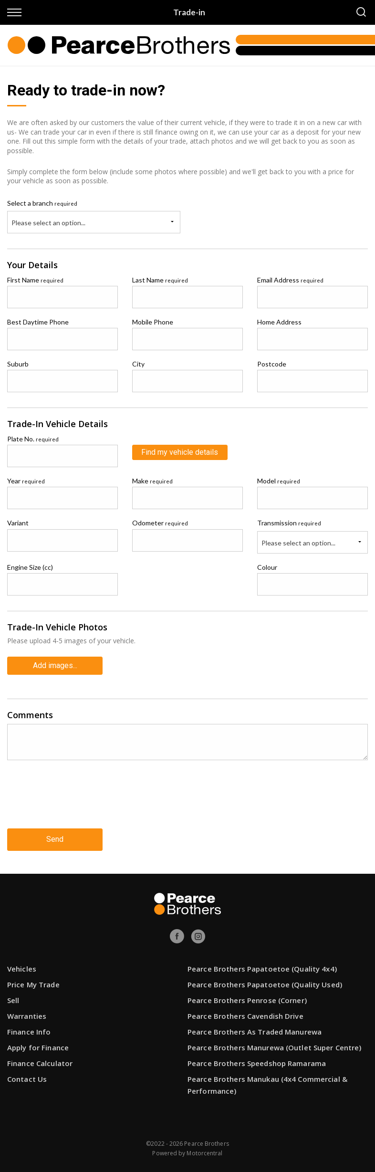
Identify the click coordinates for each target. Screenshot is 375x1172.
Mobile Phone (152, 322)
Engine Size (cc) (30, 567)
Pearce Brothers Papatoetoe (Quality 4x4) (262, 968)
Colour (267, 567)
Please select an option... (48, 223)
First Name (35, 280)
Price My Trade (33, 984)
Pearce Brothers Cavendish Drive (245, 1016)
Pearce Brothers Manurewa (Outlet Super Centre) (275, 1047)
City (138, 364)
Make (152, 481)
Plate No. (33, 439)
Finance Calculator (40, 1063)
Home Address (279, 322)
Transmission (289, 523)
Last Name (160, 280)
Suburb (18, 364)
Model (278, 481)
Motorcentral (204, 1153)
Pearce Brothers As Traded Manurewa (255, 1031)
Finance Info (29, 1031)
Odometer (160, 523)
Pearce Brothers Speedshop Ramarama (257, 1063)
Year (26, 481)
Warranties (26, 1016)
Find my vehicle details (179, 452)
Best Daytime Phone (38, 322)
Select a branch (42, 203)
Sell (13, 1000)
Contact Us (27, 1079)
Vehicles (21, 968)
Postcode (271, 364)
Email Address (290, 280)
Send (54, 839)
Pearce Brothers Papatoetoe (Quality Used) (265, 984)
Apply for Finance (38, 1047)
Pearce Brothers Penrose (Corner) (247, 1000)
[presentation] (79, 801)
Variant (18, 523)
